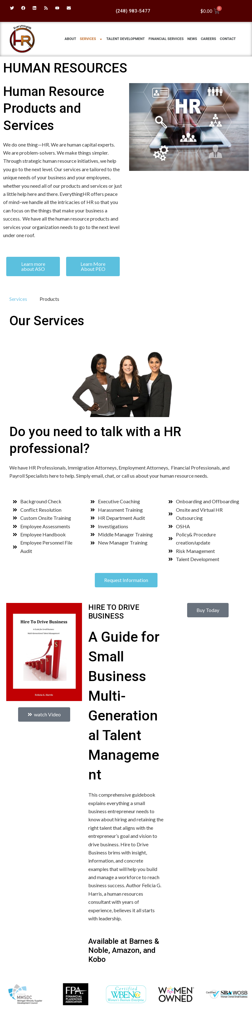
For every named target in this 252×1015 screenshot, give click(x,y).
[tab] (18, 299)
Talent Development (125, 39)
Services (91, 39)
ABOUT (70, 39)
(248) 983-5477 (133, 11)
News (192, 39)
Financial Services (166, 39)
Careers (208, 39)
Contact (228, 39)
